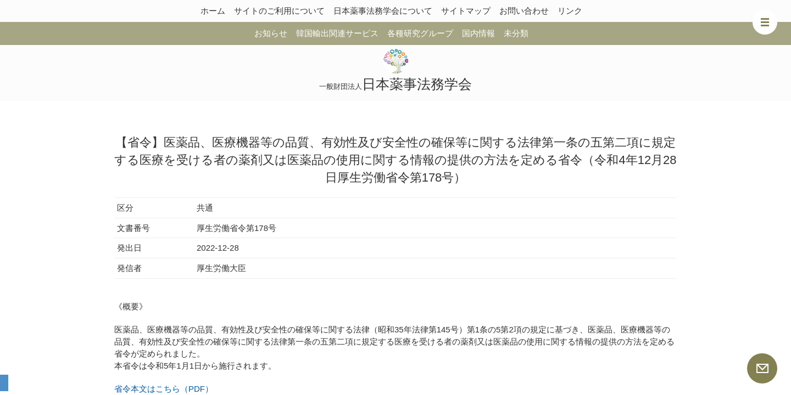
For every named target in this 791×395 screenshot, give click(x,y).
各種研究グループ (420, 33)
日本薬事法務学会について (382, 10)
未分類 (516, 33)
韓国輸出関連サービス (337, 33)
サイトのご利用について (279, 10)
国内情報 (478, 33)
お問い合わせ (524, 10)
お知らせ (270, 33)
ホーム (212, 10)
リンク (570, 10)
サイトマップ (466, 10)
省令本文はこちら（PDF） (163, 388)
